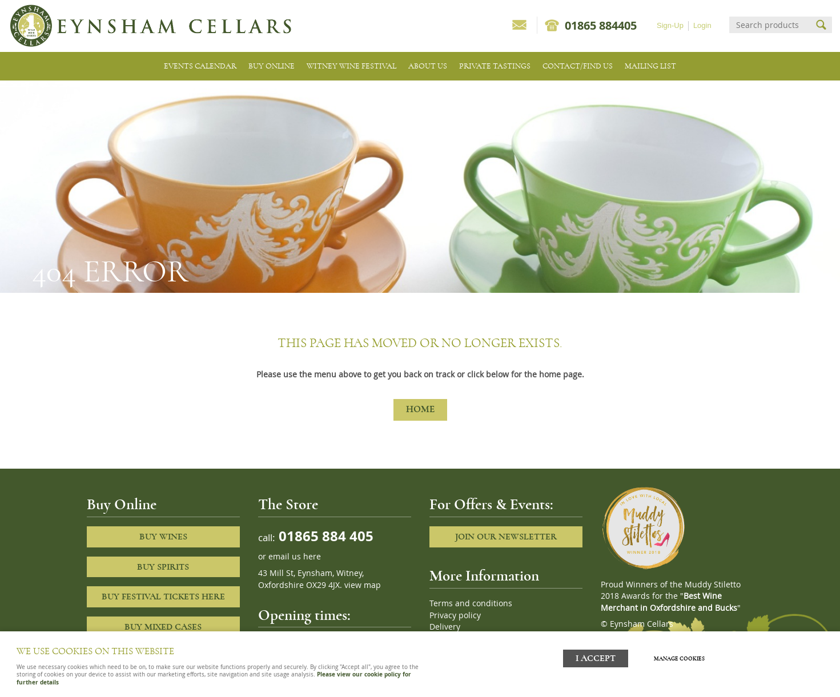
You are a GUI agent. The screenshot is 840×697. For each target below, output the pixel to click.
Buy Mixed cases (163, 626)
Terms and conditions (470, 603)
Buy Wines (163, 536)
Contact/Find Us (577, 66)
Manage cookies (679, 659)
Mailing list (650, 66)
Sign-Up (670, 25)
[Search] (770, 24)
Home (420, 409)
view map (362, 585)
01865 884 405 (324, 535)
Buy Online (271, 66)
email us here (294, 556)
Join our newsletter (506, 536)
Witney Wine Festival (351, 66)
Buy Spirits (163, 566)
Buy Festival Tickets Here (163, 596)
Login (702, 25)
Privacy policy (455, 615)
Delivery (444, 627)
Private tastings (494, 66)
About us (427, 66)
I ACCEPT (596, 658)
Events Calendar (200, 66)
